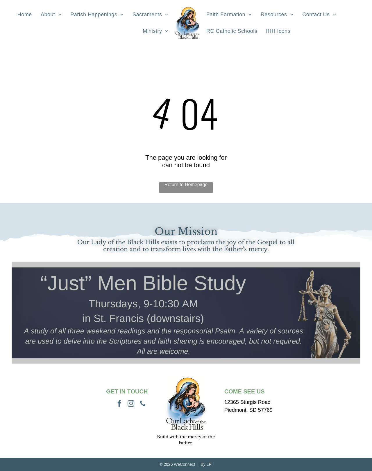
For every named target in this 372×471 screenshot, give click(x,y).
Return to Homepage (186, 184)
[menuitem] (24, 14)
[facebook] (119, 404)
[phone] (142, 404)
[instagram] (131, 404)
